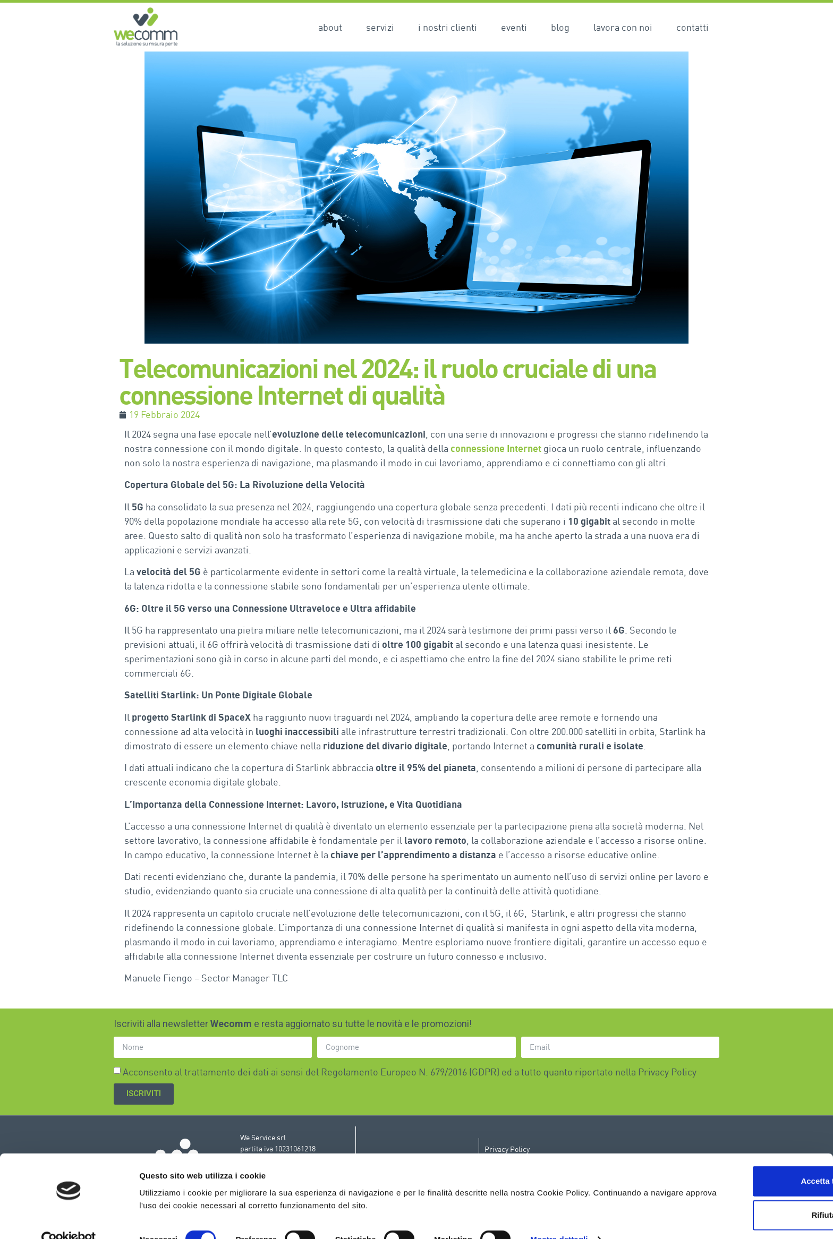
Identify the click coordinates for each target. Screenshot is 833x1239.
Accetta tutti (744, 1159)
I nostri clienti (447, 27)
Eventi (514, 27)
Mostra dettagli (559, 1218)
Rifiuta (744, 1193)
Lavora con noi (622, 27)
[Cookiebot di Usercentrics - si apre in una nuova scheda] (68, 1218)
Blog (560, 27)
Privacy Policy (667, 1071)
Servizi (380, 27)
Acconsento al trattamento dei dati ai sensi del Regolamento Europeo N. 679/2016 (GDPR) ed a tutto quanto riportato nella (409, 1071)
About (330, 27)
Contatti (692, 27)
